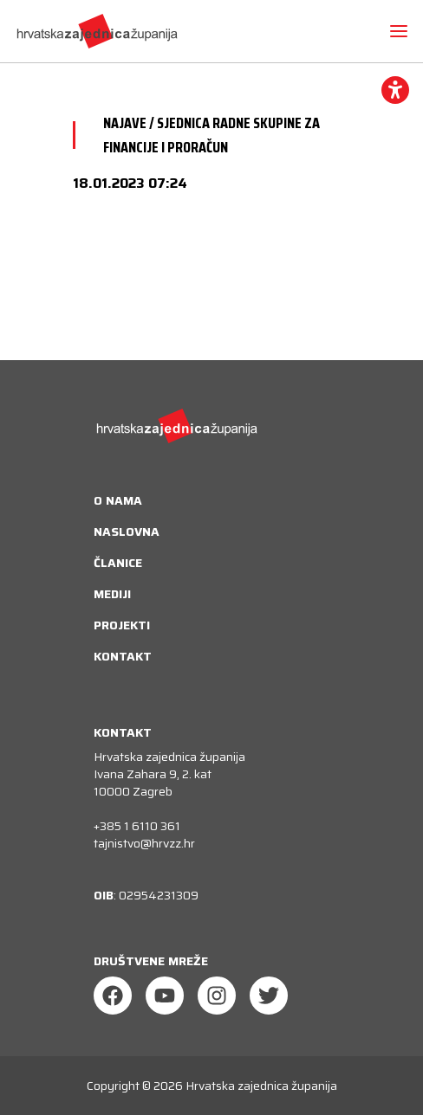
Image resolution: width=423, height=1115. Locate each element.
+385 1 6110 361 (137, 825)
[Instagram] (217, 995)
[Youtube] (165, 995)
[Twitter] (269, 995)
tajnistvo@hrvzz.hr (144, 843)
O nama (118, 500)
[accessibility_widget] (395, 90)
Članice (118, 562)
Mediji (112, 593)
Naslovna (126, 531)
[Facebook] (113, 995)
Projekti (122, 625)
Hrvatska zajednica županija (261, 1085)
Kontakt (123, 656)
